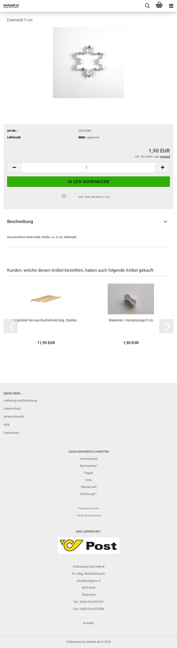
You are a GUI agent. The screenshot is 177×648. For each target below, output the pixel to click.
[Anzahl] (88, 167)
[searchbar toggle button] (147, 6)
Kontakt (88, 623)
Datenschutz (12, 408)
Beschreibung (20, 221)
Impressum (11, 432)
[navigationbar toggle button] (171, 6)
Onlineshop (73, 642)
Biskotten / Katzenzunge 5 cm (131, 320)
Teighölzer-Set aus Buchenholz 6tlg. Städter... (46, 320)
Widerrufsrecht (14, 416)
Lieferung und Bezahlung (20, 400)
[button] (14, 167)
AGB (6, 424)
